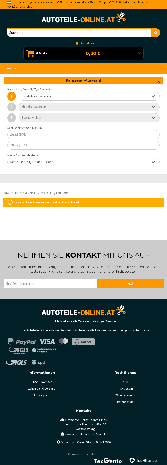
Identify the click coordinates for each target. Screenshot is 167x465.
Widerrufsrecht (125, 395)
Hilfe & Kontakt (42, 382)
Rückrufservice (22, 6)
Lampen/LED (29, 193)
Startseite (11, 193)
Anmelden (85, 43)
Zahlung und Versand (41, 388)
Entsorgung (41, 395)
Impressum (125, 388)
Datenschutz (125, 402)
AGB (125, 382)
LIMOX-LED (46, 193)
